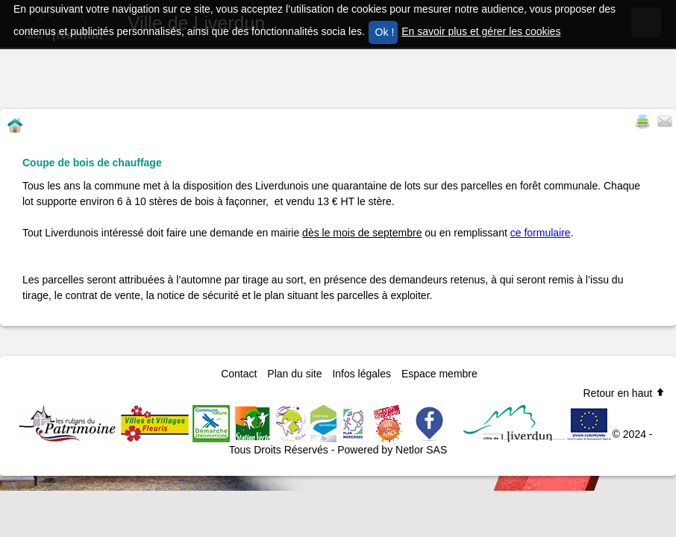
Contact (239, 374)
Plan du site (294, 374)
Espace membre (439, 374)
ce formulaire (540, 233)
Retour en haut (624, 393)
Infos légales (361, 374)
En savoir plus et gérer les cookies (480, 31)
